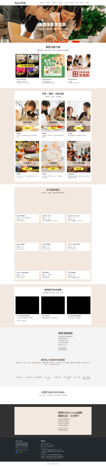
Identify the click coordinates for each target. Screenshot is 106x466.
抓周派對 (76, 2)
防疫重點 (21, 450)
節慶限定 (42, 2)
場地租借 (48, 2)
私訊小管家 (62, 349)
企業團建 (54, 2)
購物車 (87, 2)
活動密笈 (82, 2)
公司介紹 (25, 450)
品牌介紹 (17, 450)
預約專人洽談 (63, 429)
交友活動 (66, 2)
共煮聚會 (60, 2)
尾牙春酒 (71, 2)
